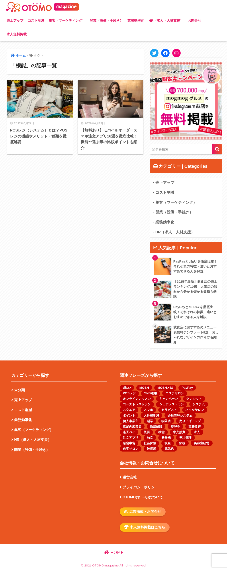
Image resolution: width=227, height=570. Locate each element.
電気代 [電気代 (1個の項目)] (169, 448)
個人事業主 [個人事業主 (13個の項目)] (130, 421)
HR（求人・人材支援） (166, 20)
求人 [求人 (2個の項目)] (197, 432)
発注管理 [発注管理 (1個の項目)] (185, 437)
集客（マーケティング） (67, 20)
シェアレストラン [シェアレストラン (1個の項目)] (171, 404)
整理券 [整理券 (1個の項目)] (175, 426)
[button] (186, 100)
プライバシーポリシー (140, 487)
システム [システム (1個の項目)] (198, 404)
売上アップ (15, 20)
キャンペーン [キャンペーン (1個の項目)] (168, 398)
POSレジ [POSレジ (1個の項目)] (129, 393)
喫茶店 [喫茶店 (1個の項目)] (166, 421)
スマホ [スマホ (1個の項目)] (148, 410)
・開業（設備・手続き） (172, 212)
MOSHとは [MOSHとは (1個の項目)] (165, 387)
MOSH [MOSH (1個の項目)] (144, 387)
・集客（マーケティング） (174, 202)
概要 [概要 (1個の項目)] (147, 432)
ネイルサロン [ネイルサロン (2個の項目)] (194, 410)
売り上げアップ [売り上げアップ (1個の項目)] (190, 421)
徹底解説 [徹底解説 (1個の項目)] (156, 426)
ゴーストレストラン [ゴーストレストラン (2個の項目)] (137, 404)
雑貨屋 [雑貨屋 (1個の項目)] (151, 448)
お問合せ (194, 20)
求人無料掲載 (17, 34)
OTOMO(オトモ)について (143, 497)
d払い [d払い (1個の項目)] (127, 387)
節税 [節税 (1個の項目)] (182, 443)
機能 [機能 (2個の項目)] (161, 432)
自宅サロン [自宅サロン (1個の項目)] (130, 448)
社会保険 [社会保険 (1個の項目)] (150, 443)
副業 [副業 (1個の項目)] (150, 421)
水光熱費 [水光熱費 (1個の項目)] (179, 432)
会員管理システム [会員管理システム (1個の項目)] (180, 415)
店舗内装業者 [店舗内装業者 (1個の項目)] (132, 426)
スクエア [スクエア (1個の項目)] (129, 410)
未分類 (19, 390)
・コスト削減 (163, 193)
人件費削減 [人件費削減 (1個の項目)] (151, 415)
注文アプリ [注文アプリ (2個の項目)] (130, 437)
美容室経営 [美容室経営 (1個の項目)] (201, 443)
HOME (113, 552)
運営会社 (130, 477)
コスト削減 (36, 20)
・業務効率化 (163, 222)
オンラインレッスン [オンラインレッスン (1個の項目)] (137, 398)
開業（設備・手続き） (106, 20)
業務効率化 (135, 20)
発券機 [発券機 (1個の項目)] (166, 437)
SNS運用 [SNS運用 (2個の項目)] (150, 393)
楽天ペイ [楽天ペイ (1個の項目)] (129, 432)
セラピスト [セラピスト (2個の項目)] (169, 410)
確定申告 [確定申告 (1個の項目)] (129, 443)
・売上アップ (163, 183)
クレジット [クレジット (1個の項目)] (194, 398)
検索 (217, 149)
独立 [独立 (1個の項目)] (150, 437)
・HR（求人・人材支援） (173, 232)
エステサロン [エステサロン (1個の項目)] (174, 393)
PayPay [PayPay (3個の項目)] (187, 387)
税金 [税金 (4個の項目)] (167, 443)
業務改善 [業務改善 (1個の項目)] (194, 426)
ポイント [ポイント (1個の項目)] (129, 415)
